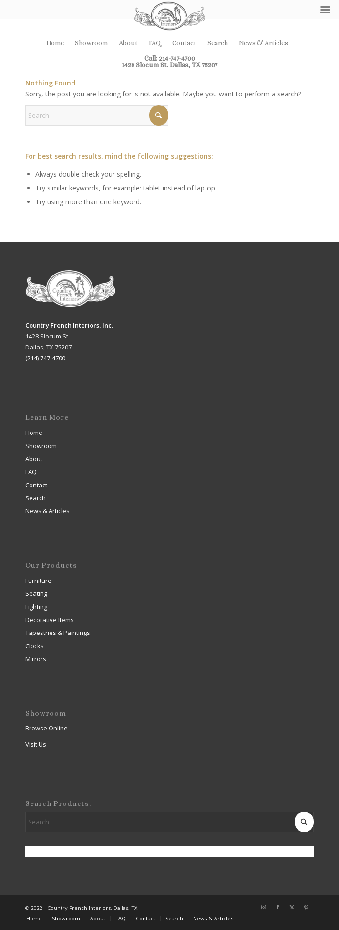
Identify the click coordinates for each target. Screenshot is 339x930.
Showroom (91, 43)
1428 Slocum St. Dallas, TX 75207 (169, 65)
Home (55, 43)
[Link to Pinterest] (306, 907)
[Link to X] (292, 907)
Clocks (34, 646)
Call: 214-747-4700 (169, 58)
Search (217, 43)
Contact (184, 43)
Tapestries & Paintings (57, 632)
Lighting (36, 606)
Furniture (38, 580)
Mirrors (35, 659)
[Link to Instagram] (264, 907)
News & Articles (263, 43)
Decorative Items (49, 619)
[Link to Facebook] (278, 907)
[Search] (96, 115)
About (128, 43)
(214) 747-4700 (45, 358)
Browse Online (46, 728)
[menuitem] (55, 43)
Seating (36, 593)
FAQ (155, 43)
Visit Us (35, 744)
